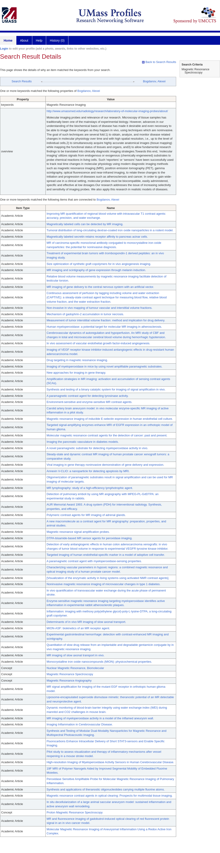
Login (4, 48)
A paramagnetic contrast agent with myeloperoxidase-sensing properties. (94, 561)
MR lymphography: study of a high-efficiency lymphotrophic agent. (90, 488)
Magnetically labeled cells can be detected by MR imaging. (85, 224)
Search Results (22, 81)
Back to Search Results (159, 62)
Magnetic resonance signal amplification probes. (78, 531)
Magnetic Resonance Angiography (69, 680)
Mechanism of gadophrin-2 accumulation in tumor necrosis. (85, 314)
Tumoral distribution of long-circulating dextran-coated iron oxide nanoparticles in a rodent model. (110, 230)
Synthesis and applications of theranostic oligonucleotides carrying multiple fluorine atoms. (106, 789)
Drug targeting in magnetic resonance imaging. (77, 360)
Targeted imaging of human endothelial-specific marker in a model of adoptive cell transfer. (106, 554)
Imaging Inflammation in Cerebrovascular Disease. (80, 724)
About (24, 40)
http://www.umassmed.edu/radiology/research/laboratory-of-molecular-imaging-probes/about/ (107, 111)
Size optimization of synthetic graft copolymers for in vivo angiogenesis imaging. (99, 264)
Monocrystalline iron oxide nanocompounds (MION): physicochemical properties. (99, 661)
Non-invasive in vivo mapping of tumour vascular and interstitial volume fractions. (99, 307)
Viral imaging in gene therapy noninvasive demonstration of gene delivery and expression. (105, 464)
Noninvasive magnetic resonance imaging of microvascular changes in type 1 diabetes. (103, 584)
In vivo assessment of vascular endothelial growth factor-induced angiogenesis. (98, 343)
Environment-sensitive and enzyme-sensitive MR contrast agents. (89, 402)
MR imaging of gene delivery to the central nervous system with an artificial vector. (100, 287)
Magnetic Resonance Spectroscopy (70, 674)
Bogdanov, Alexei (154, 81)
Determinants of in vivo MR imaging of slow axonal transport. (86, 622)
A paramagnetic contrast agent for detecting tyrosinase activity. (87, 396)
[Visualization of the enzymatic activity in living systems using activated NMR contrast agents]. (108, 578)
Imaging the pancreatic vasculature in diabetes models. (83, 441)
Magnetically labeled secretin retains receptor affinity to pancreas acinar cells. (97, 236)
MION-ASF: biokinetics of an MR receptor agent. (78, 628)
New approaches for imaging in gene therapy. (76, 372)
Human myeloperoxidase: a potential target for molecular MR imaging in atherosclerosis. (104, 326)
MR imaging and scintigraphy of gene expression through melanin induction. (96, 270)
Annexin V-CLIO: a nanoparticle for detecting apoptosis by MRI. (88, 471)
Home (8, 40)
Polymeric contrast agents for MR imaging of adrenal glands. (86, 515)
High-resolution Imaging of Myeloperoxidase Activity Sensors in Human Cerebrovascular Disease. (110, 762)
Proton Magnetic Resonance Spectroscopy (74, 812)
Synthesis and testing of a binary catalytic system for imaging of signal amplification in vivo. (106, 389)
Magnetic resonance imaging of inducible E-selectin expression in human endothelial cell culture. (110, 418)
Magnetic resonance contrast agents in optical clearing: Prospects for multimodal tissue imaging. (109, 795)
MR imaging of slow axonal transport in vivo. (75, 655)
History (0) (57, 40)
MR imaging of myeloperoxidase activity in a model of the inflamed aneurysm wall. (100, 718)
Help (39, 40)
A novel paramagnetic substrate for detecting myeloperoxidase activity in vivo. (97, 448)
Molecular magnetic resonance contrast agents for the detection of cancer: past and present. (107, 435)
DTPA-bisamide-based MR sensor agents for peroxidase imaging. (89, 538)
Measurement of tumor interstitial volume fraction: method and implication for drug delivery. (106, 320)
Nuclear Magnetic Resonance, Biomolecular (75, 668)
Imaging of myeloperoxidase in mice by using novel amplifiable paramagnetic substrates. (104, 366)
